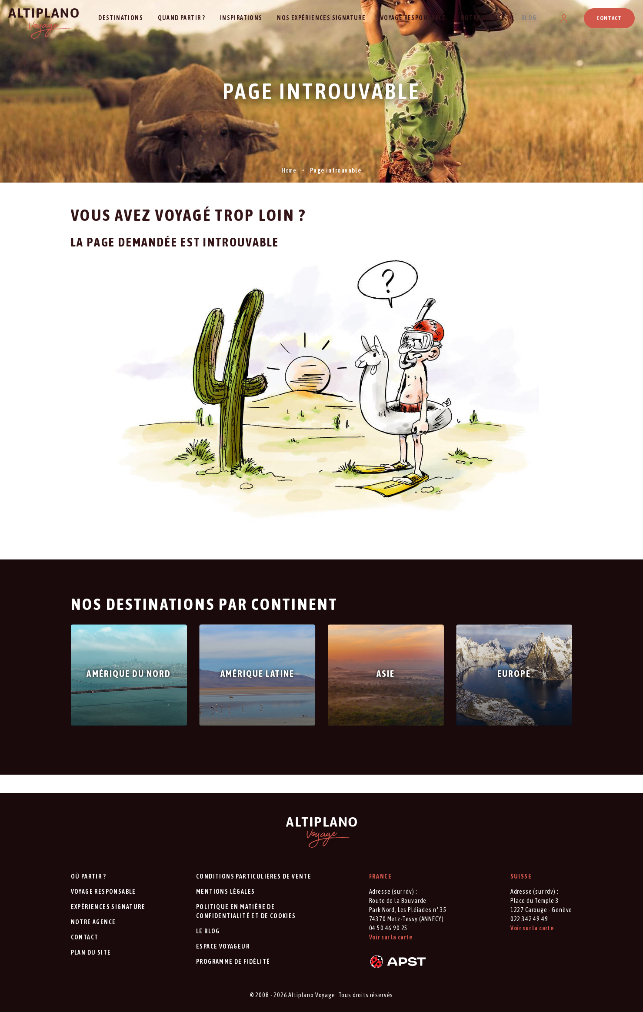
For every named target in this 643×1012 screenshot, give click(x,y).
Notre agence (483, 17)
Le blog (208, 931)
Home (289, 170)
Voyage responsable (413, 17)
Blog (529, 17)
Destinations (120, 17)
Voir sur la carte (391, 937)
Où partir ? (88, 876)
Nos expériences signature (321, 17)
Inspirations (241, 17)
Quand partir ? (182, 17)
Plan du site (91, 952)
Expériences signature (108, 906)
